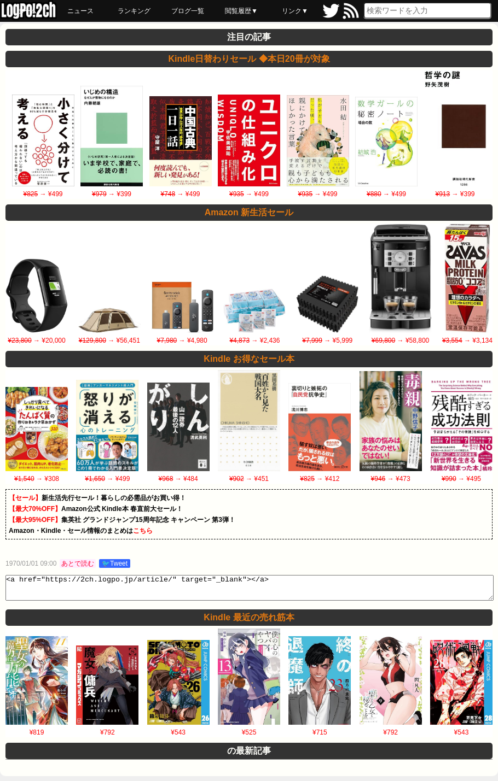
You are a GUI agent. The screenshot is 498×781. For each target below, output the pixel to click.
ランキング (134, 11)
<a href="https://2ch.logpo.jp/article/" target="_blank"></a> (249, 590)
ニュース (80, 11)
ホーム (27, 11)
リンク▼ (295, 11)
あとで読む (77, 563)
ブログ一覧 (187, 11)
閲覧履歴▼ (241, 11)
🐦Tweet (115, 563)
